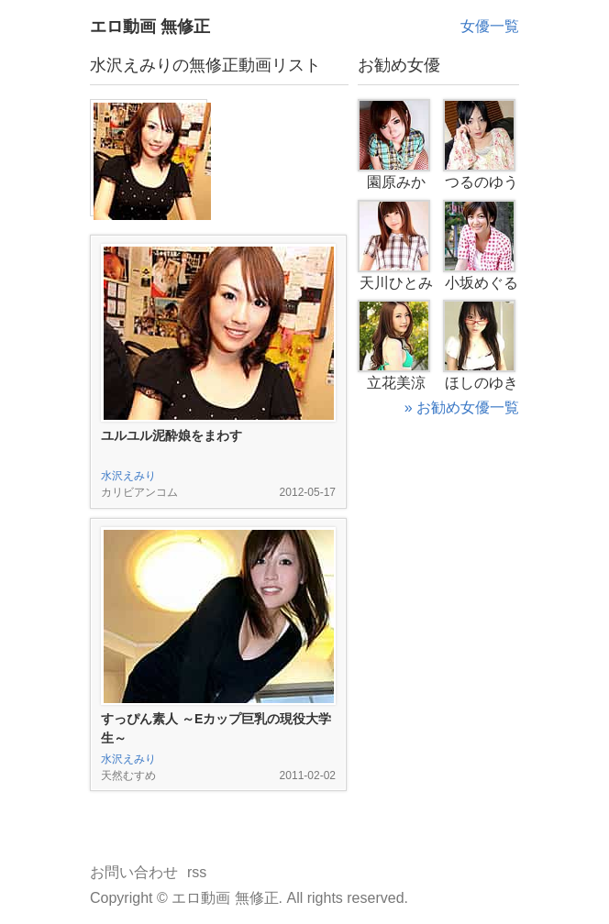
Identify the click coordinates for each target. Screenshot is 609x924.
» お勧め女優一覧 (461, 407)
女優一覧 (489, 26)
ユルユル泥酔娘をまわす (171, 435)
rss (196, 872)
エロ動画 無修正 (150, 26)
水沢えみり (128, 475)
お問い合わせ (134, 872)
